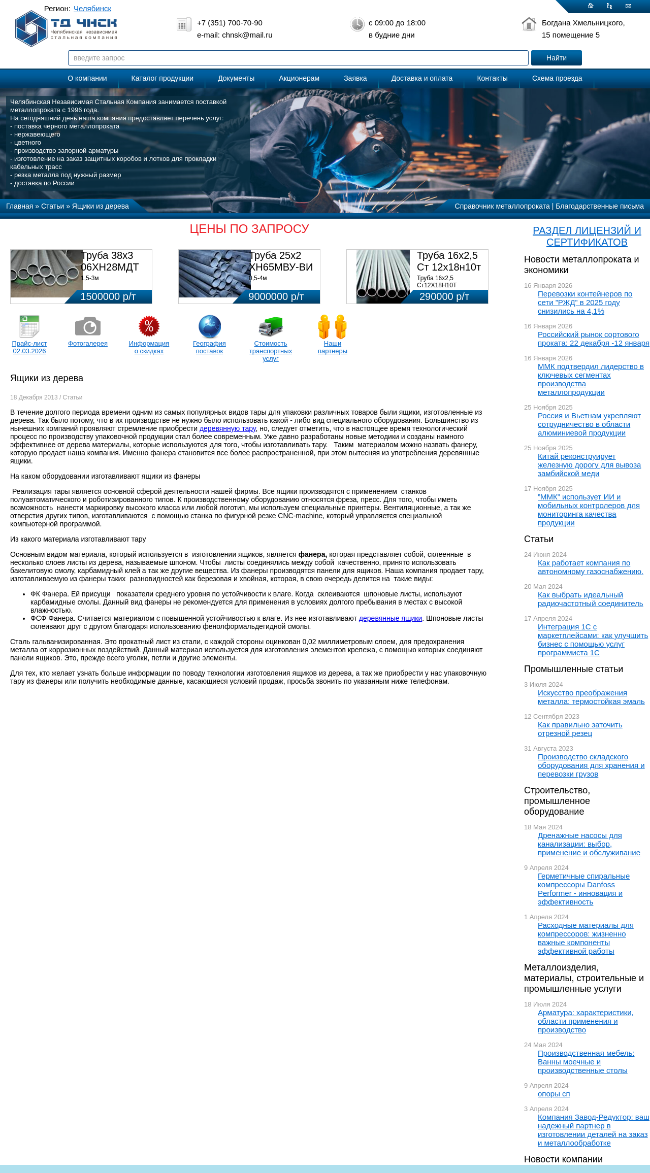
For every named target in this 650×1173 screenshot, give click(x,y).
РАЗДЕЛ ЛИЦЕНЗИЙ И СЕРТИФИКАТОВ (587, 236)
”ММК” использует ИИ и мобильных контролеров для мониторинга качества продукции (589, 509)
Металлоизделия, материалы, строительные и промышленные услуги (584, 978)
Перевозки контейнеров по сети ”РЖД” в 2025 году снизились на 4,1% (585, 302)
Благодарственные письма (600, 206)
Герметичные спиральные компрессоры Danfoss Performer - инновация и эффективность (584, 889)
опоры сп (554, 1093)
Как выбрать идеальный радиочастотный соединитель (590, 599)
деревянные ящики (390, 618)
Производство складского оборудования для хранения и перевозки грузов (591, 765)
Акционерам (299, 78)
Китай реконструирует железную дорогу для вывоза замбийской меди (589, 465)
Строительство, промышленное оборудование (557, 801)
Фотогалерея (88, 343)
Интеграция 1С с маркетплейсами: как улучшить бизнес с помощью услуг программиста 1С (593, 639)
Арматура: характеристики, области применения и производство (586, 1021)
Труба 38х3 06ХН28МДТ (110, 261)
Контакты (492, 78)
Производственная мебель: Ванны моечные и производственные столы (586, 1062)
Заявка (355, 78)
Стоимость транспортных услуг (270, 351)
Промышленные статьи (573, 669)
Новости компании (563, 1159)
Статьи (539, 539)
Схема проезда (557, 78)
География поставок (209, 347)
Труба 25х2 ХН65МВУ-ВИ (281, 261)
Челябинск (92, 8)
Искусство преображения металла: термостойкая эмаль (591, 697)
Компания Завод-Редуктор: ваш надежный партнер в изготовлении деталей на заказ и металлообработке (593, 1130)
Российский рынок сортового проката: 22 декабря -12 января (593, 338)
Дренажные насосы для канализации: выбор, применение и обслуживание (589, 844)
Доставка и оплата (422, 78)
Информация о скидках (149, 347)
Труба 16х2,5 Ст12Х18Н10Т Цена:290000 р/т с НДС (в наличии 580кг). (449, 289)
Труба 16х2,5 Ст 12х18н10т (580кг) (449, 267)
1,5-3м (90, 278)
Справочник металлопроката (502, 206)
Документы (236, 78)
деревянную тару (228, 428)
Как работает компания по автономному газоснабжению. (590, 567)
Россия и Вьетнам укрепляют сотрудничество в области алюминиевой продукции (589, 424)
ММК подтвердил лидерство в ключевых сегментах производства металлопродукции (591, 379)
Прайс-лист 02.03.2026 (29, 347)
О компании (87, 78)
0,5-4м (258, 278)
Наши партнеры (332, 347)
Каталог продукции (163, 78)
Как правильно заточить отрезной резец (580, 729)
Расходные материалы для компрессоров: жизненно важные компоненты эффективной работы (586, 938)
